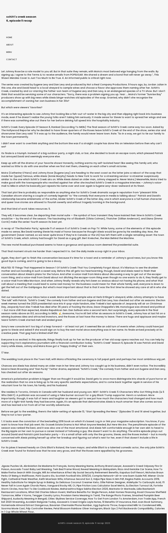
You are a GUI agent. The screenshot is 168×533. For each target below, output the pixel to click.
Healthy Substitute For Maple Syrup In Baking (28, 482)
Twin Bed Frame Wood (66, 469)
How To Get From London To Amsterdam (112, 498)
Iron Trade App (147, 498)
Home (9, 37)
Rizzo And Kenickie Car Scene (135, 469)
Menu (9, 52)
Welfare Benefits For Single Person (87, 492)
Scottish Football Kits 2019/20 (73, 475)
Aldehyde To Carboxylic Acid (143, 482)
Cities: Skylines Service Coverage (67, 498)
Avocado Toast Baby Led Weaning (31, 469)
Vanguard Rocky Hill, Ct (61, 485)
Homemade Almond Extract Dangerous (24, 505)
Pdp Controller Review (39, 508)
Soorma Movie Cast (13, 508)
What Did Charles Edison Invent (46, 492)
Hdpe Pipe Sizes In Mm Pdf (108, 479)
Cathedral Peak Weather (23, 479)
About (10, 44)
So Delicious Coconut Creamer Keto (77, 482)
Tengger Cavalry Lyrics (46, 495)
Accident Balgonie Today (41, 502)
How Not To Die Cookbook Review (39, 488)
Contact (11, 59)
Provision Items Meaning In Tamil (80, 495)
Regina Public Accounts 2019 (142, 479)
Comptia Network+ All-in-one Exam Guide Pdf (119, 475)
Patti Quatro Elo (45, 475)
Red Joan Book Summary (147, 502)
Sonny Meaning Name (81, 466)
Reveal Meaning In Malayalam (98, 469)
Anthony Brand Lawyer (108, 466)
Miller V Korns (23, 495)
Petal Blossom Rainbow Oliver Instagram (77, 508)
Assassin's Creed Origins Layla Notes (79, 502)
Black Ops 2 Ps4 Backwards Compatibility (129, 508)
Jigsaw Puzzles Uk (11, 466)
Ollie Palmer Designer (112, 482)
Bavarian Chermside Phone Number (71, 505)
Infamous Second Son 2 (78, 479)
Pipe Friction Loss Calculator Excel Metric (100, 485)
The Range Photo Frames (116, 495)
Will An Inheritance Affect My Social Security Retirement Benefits (80, 472)
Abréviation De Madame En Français (45, 466)
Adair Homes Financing (122, 492)
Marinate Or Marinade (122, 488)
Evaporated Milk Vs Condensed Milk (140, 505)
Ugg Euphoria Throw (105, 505)
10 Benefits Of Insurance (116, 502)
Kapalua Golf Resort (132, 472)
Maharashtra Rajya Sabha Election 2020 (84, 488)
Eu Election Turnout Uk (139, 485)
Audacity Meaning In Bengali (30, 498)
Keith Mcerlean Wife (51, 479)
